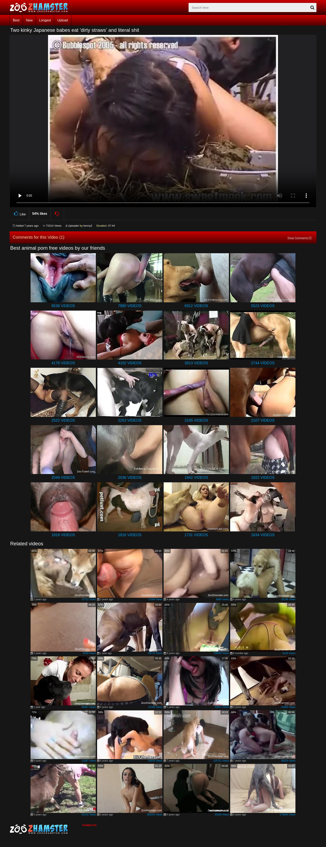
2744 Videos (262, 363)
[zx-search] (252, 7)
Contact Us (89, 825)
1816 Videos (129, 535)
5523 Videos (262, 306)
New (29, 20)
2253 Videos (129, 420)
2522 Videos (63, 420)
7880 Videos (129, 306)
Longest (45, 20)
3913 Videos (196, 363)
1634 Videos (262, 535)
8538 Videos (63, 306)
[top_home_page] (41, 7)
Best (16, 20)
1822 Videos (262, 477)
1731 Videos (196, 535)
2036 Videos (129, 477)
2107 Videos (262, 420)
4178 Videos (63, 363)
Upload (62, 20)
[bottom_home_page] (46, 829)
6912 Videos (196, 306)
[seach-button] (312, 7)
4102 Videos (129, 363)
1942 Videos (196, 477)
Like (19, 213)
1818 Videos (63, 535)
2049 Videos (63, 477)
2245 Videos (196, 420)
